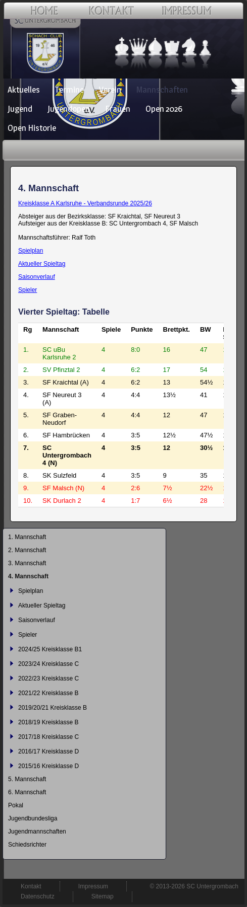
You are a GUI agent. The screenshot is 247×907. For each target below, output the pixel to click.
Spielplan (30, 250)
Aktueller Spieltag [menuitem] (41, 605)
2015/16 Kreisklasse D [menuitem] (48, 766)
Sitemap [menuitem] (102, 896)
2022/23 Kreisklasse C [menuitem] (48, 678)
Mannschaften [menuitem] (162, 90)
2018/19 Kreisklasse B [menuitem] (48, 722)
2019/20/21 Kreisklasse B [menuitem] (52, 707)
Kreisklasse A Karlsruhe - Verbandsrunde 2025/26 (85, 203)
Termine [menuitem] (69, 90)
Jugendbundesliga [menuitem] (32, 818)
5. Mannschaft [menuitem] (27, 779)
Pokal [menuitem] (15, 805)
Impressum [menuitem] (93, 886)
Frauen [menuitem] (117, 109)
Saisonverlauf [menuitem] (36, 620)
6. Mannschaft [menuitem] (27, 792)
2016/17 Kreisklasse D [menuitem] (48, 751)
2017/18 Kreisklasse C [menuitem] (48, 736)
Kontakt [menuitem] (31, 886)
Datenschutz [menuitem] (38, 896)
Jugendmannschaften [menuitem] (37, 831)
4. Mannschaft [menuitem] (28, 576)
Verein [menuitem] (110, 90)
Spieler (27, 289)
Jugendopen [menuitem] (68, 109)
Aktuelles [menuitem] (24, 90)
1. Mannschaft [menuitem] (27, 537)
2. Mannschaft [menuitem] (27, 550)
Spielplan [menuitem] (30, 590)
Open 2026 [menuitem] (163, 109)
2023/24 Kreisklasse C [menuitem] (48, 663)
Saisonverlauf (36, 276)
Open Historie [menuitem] (32, 128)
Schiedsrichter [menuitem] (27, 844)
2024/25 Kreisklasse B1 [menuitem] (50, 649)
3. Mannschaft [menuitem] (27, 563)
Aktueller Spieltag (41, 263)
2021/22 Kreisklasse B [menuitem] (48, 693)
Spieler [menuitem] (27, 634)
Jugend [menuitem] (20, 109)
